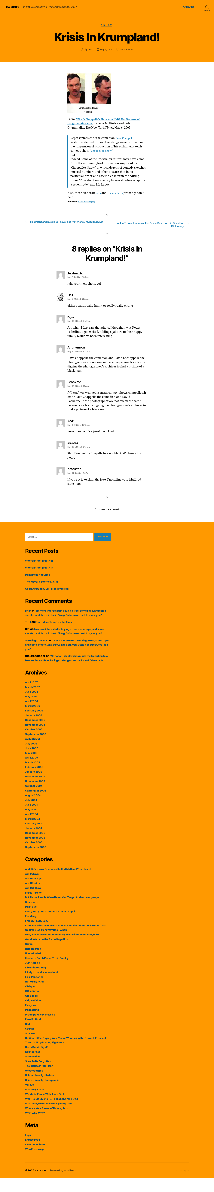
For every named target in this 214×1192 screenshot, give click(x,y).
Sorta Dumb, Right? (38, 1061)
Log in (29, 1149)
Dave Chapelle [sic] (87, 202)
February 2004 (35, 837)
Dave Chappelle (126, 139)
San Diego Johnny (37, 650)
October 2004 (34, 799)
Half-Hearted (34, 962)
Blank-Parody (34, 906)
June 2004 (32, 818)
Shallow (107, 26)
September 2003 (36, 861)
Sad (27, 1038)
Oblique (30, 1000)
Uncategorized (35, 1084)
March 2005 (33, 776)
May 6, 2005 (106, 50)
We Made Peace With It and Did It (47, 1108)
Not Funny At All (36, 995)
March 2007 (33, 701)
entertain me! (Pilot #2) (41, 561)
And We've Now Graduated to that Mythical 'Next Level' (62, 883)
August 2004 (34, 809)
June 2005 (32, 762)
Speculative (33, 1070)
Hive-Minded (34, 967)
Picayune (31, 1019)
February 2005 (35, 781)
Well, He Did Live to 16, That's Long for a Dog (55, 1112)
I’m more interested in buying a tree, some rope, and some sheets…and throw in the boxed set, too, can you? (66, 616)
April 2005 (32, 771)
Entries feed (33, 1153)
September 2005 (36, 748)
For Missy (31, 930)
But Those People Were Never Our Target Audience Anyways (67, 911)
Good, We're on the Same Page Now (49, 953)
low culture (13, 6)
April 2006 (32, 715)
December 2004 (36, 790)
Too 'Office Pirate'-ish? (40, 1080)
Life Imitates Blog (37, 981)
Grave (29, 958)
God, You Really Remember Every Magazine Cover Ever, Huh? (67, 948)
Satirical (30, 1042)
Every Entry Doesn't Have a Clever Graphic (54, 925)
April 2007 (32, 696)
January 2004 (34, 842)
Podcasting (33, 1023)
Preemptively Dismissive (42, 1028)
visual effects (117, 194)
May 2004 (32, 823)
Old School (32, 1009)
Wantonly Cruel (35, 1103)
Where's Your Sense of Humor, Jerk (49, 1122)
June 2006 (32, 705)
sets (98, 194)
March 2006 (33, 719)
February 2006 (35, 724)
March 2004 (33, 832)
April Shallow (34, 902)
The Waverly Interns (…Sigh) (44, 582)
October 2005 (34, 743)
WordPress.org (35, 1163)
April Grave (33, 887)
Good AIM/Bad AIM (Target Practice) (50, 589)
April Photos (33, 897)
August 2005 (34, 752)
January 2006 (34, 729)
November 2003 (36, 851)
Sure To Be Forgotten (39, 1075)
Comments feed (36, 1158)
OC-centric (32, 1005)
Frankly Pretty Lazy (38, 934)
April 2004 (32, 828)
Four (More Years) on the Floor (57, 627)
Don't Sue (31, 920)
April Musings (34, 892)
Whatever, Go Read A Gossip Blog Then (52, 1117)
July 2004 (32, 814)
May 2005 (32, 766)
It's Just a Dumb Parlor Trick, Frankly (50, 972)
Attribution (188, 6)
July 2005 (32, 757)
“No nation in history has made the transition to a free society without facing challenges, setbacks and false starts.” (67, 670)
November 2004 (36, 795)
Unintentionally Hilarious (41, 1089)
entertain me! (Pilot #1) (41, 568)
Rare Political (34, 1033)
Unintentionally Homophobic (44, 1094)
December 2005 (36, 734)
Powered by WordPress (64, 1184)
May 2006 (32, 710)
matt (89, 50)
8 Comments (126, 50)
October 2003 (34, 856)
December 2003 (36, 847)
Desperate (32, 916)
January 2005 (34, 785)
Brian (28, 611)
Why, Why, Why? (36, 1127)
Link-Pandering (35, 990)
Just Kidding (34, 976)
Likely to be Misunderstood (44, 986)
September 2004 (36, 804)
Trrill (28, 627)
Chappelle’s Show (102, 151)
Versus (30, 1098)
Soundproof (33, 1065)
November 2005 (36, 738)
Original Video (35, 1014)
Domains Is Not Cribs (39, 575)
